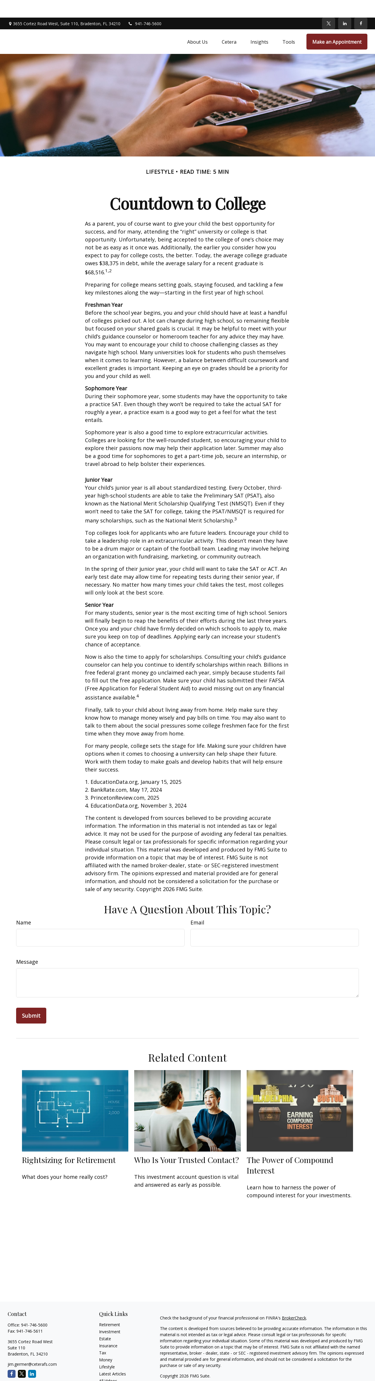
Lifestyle (107, 1349)
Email (197, 904)
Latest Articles (112, 1356)
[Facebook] (360, 6)
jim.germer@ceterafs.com (32, 1346)
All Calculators (112, 1370)
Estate (105, 1321)
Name (23, 904)
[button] (197, 24)
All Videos (108, 1363)
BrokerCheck (294, 1300)
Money (105, 1342)
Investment (109, 1314)
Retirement (109, 1307)
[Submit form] (31, 998)
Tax (102, 1335)
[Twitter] (328, 6)
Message (27, 944)
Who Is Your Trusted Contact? (186, 1142)
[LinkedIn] (344, 6)
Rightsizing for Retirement (69, 1142)
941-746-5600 (144, 6)
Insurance (108, 1328)
